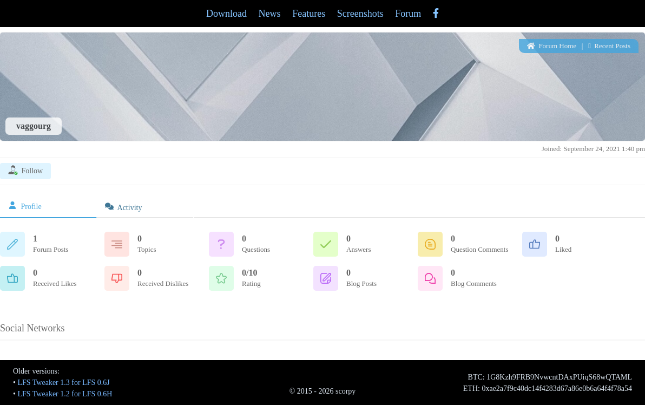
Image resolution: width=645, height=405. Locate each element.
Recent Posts (609, 46)
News (270, 13)
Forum (408, 13)
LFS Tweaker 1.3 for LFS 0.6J (63, 382)
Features (308, 13)
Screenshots (360, 13)
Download (226, 13)
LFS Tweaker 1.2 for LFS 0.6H (64, 394)
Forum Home (551, 46)
